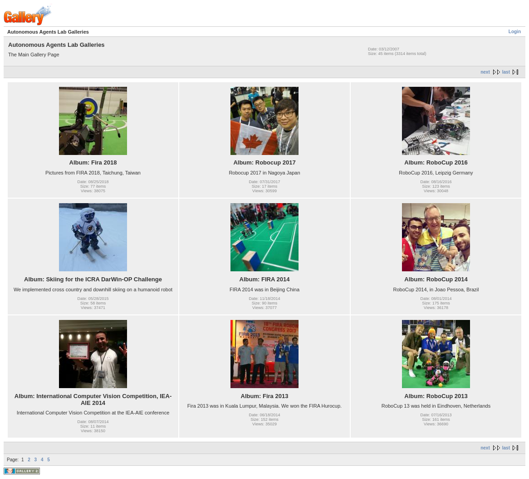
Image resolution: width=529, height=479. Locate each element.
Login (515, 31)
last (506, 72)
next (485, 72)
